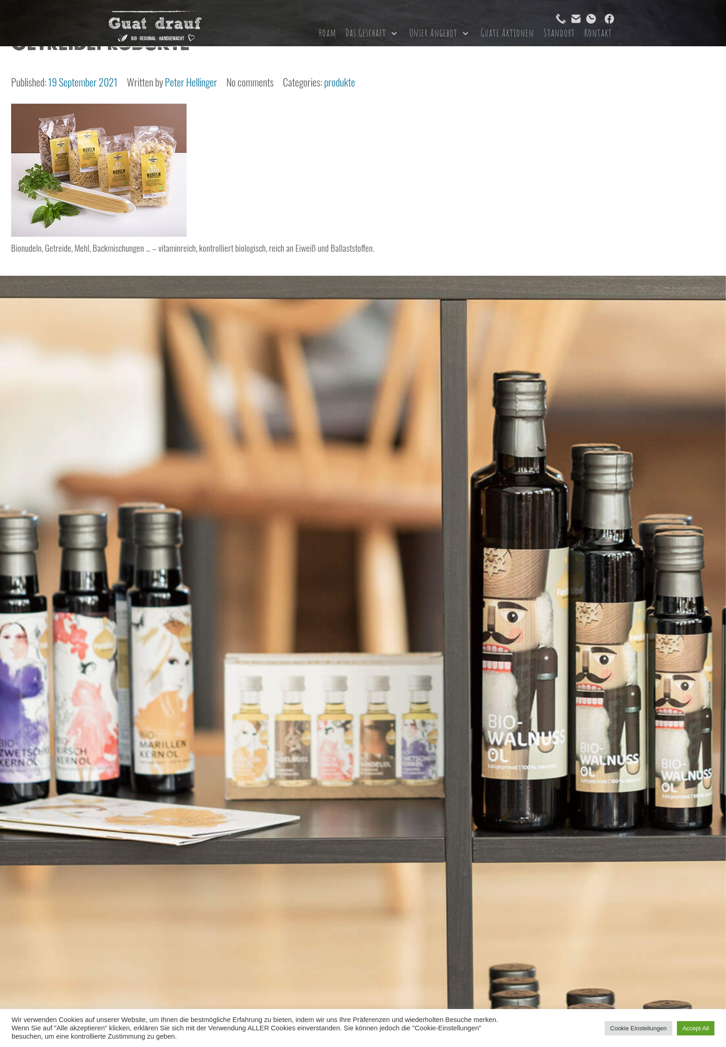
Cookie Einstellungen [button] (638, 1028)
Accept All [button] (695, 1028)
